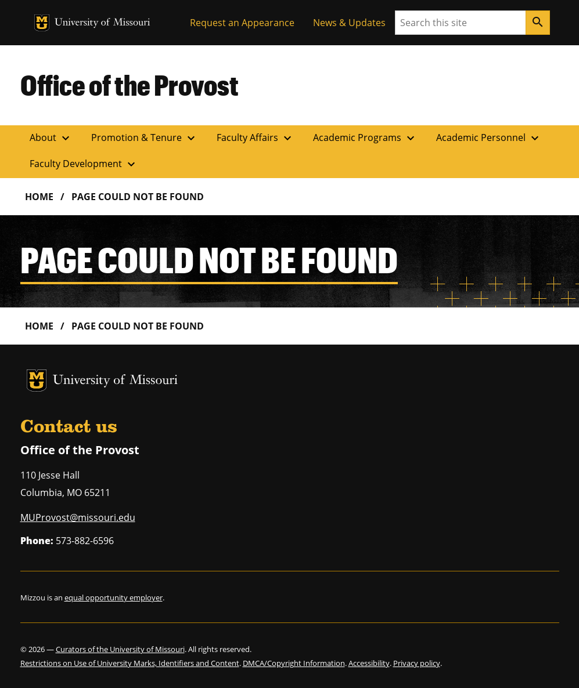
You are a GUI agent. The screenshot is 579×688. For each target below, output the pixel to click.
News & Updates (349, 22)
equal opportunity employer (113, 597)
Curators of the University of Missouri (120, 649)
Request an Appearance (242, 22)
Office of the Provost (129, 85)
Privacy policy (416, 663)
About (51, 138)
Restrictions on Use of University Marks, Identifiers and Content (129, 663)
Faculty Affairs (255, 138)
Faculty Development (84, 164)
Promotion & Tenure (144, 138)
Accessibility (369, 663)
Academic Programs (365, 138)
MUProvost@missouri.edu (77, 517)
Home (39, 196)
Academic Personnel (489, 138)
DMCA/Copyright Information (294, 663)
